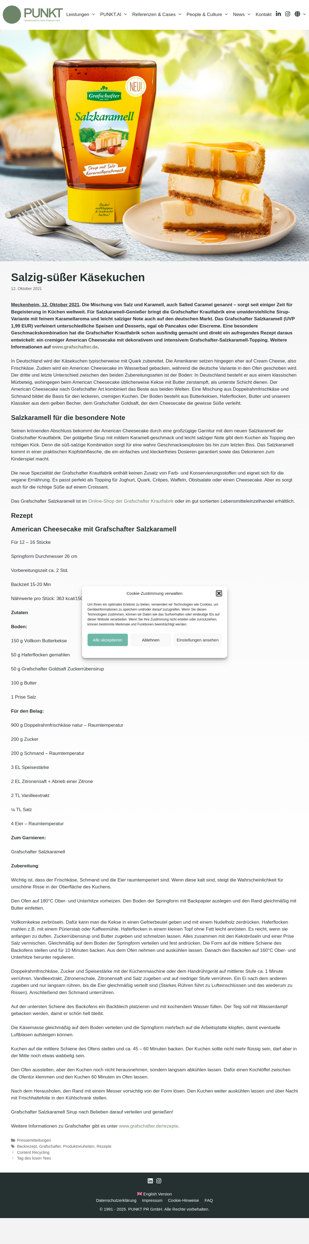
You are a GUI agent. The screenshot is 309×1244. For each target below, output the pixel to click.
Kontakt (264, 42)
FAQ (209, 1226)
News (243, 42)
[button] (219, 593)
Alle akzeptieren (107, 639)
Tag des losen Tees (34, 1184)
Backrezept (27, 1172)
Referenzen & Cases (158, 42)
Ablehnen (150, 639)
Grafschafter (50, 1172)
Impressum (186, 651)
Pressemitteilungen (34, 1166)
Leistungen (82, 42)
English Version (154, 1220)
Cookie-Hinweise (127, 651)
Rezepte (104, 1172)
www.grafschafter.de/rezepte (148, 1152)
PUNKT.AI (115, 42)
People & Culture (209, 42)
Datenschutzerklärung (158, 651)
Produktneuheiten (78, 1172)
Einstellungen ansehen (198, 639)
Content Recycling (33, 1178)
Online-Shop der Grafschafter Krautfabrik (131, 527)
